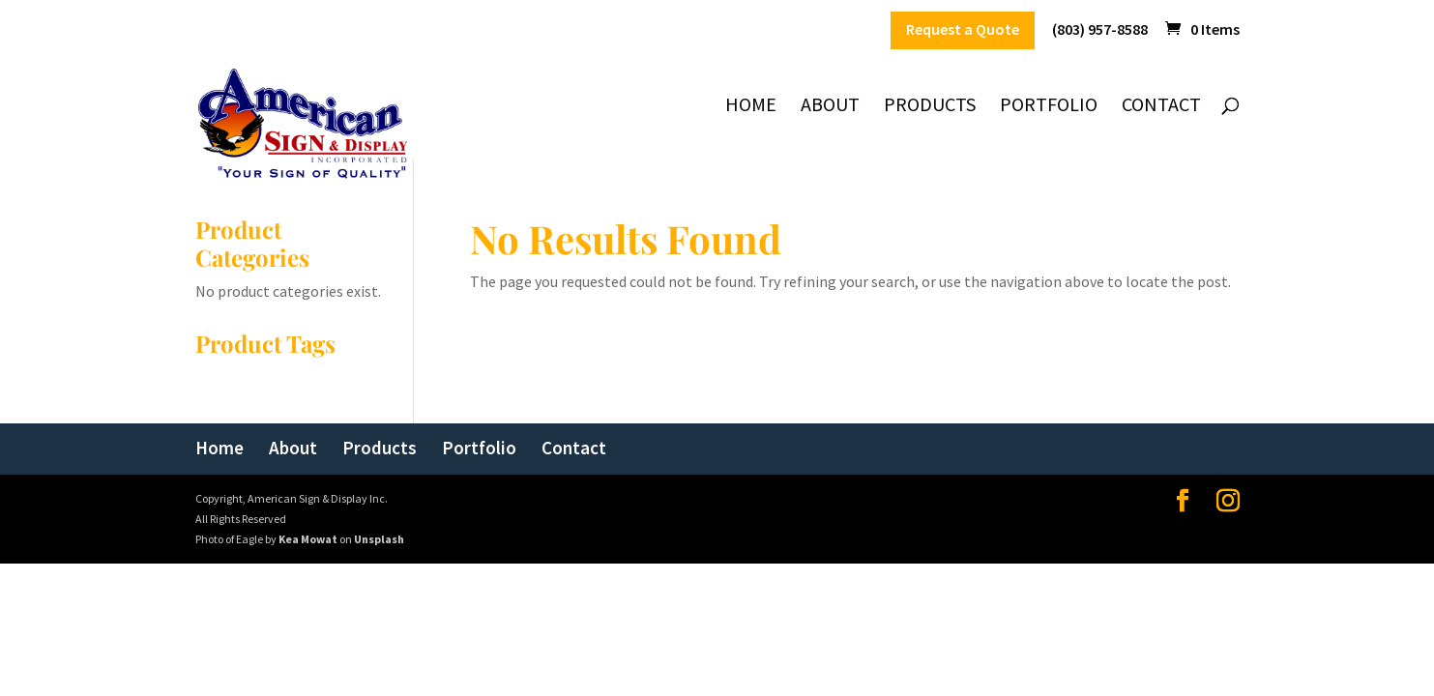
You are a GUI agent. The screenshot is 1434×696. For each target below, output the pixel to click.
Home (750, 107)
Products (930, 107)
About (830, 107)
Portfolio (1048, 107)
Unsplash (379, 539)
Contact (1161, 107)
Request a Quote (962, 30)
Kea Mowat (307, 539)
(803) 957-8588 (1100, 30)
